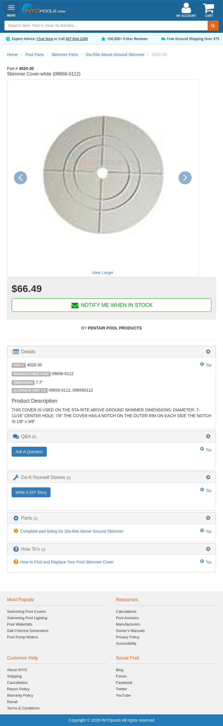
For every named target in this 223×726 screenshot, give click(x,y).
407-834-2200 (77, 38)
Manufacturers (128, 624)
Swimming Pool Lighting (27, 618)
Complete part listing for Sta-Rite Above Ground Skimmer (71, 531)
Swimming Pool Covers (26, 611)
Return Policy (18, 689)
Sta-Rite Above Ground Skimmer (114, 54)
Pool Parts (34, 54)
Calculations (126, 611)
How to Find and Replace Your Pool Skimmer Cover (67, 562)
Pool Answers (127, 618)
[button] (22, 178)
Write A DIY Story (31, 492)
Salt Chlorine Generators (27, 630)
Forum (121, 676)
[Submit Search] (213, 25)
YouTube (123, 695)
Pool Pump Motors (22, 637)
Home (12, 54)
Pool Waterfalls (19, 624)
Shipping (14, 676)
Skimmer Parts (64, 54)
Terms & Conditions (23, 708)
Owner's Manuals (130, 630)
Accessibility (126, 643)
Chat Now (45, 38)
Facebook (124, 682)
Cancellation (17, 682)
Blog (119, 670)
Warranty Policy (20, 695)
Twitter (121, 689)
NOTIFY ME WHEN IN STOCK (111, 305)
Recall (12, 702)
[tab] (111, 351)
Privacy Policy (127, 637)
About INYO (17, 670)
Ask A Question (29, 451)
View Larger (103, 272)
